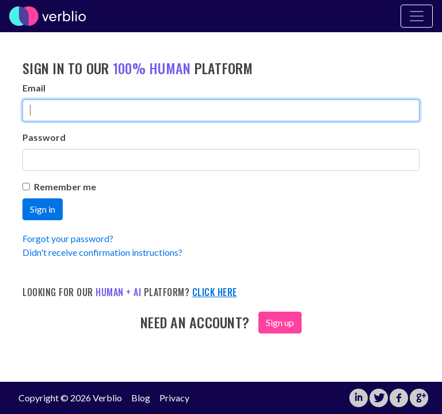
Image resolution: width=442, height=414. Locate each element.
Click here (214, 292)
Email (33, 87)
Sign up (280, 322)
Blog (140, 397)
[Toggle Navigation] (417, 16)
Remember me (59, 186)
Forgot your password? (67, 238)
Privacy (174, 397)
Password (44, 137)
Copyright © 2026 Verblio (70, 397)
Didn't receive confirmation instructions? (102, 252)
